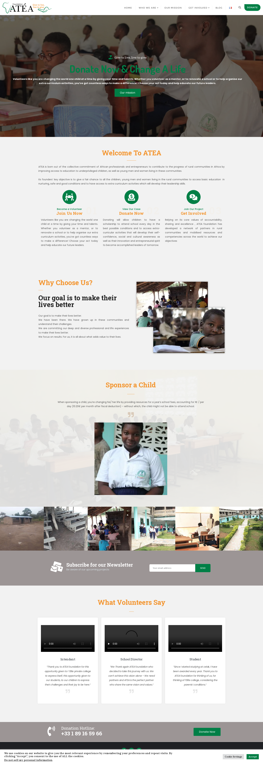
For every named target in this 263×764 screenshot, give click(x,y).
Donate (252, 7)
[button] (128, 93)
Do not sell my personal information (28, 760)
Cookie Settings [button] (233, 756)
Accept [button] (253, 756)
